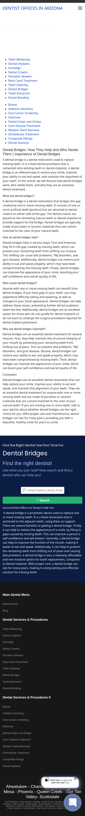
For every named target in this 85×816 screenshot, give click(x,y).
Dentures (14, 117)
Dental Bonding (18, 98)
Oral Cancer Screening (23, 113)
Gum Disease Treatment (24, 126)
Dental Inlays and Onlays (24, 122)
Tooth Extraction (19, 93)
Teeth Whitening (19, 59)
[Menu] (80, 8)
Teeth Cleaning (18, 85)
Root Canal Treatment (22, 81)
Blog (5, 610)
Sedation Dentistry (20, 109)
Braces (12, 105)
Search (42, 500)
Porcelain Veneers (20, 76)
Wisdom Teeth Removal (23, 130)
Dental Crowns (18, 72)
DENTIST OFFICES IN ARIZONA (33, 8)
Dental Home (10, 604)
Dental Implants (19, 64)
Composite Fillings (20, 138)
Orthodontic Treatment (23, 134)
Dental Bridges (18, 89)
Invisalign (14, 68)
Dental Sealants (18, 143)
